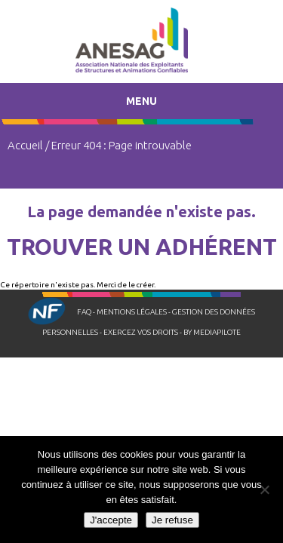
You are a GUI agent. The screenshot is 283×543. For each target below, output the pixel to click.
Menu (141, 101)
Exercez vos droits (140, 332)
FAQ (84, 312)
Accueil (25, 145)
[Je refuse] (264, 489)
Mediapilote (217, 332)
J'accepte (111, 520)
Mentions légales (132, 312)
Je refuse (172, 520)
